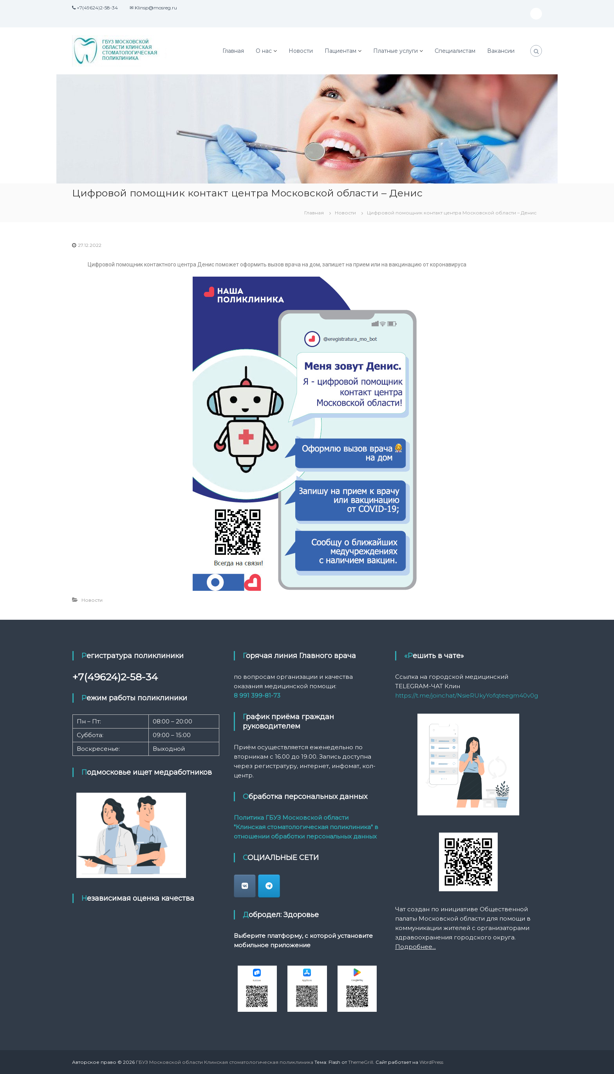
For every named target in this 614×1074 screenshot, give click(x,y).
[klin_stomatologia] (245, 886)
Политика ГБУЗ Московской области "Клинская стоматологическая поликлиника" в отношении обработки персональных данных (306, 827)
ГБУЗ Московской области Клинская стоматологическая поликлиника (224, 1062)
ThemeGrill (360, 1062)
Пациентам (340, 50)
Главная (233, 50)
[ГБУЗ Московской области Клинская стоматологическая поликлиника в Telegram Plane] (269, 886)
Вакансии (501, 50)
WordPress (431, 1062)
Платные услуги (395, 50)
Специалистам (455, 50)
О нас (264, 50)
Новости (301, 50)
